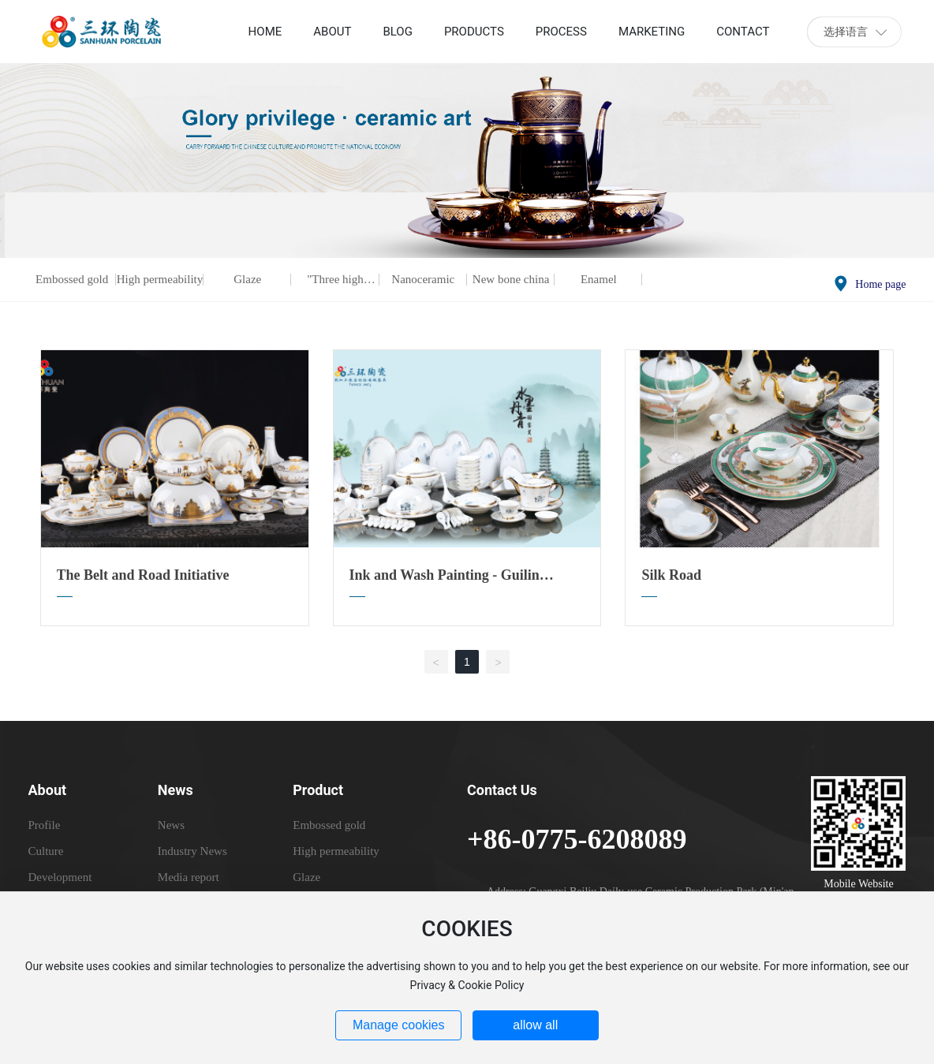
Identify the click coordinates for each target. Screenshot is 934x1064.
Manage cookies (399, 1025)
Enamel (599, 279)
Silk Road (671, 575)
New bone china (511, 279)
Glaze (247, 279)
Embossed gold (71, 279)
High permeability (160, 279)
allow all (535, 1025)
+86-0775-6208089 (577, 839)
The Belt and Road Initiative (143, 575)
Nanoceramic (422, 279)
